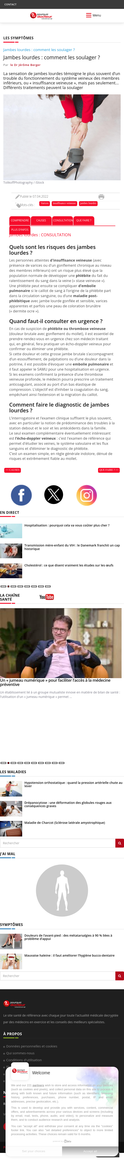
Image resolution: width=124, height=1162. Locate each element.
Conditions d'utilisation (24, 1060)
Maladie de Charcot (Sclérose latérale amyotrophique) (64, 822)
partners (38, 1085)
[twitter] (56, 495)
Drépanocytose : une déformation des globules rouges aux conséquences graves (68, 804)
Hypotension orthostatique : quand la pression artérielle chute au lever (73, 784)
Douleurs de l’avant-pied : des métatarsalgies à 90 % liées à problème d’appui (68, 937)
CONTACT (10, 4)
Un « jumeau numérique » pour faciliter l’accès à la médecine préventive (55, 682)
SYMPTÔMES (11, 924)
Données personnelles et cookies (31, 1046)
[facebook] (24, 495)
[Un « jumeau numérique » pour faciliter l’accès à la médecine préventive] (62, 643)
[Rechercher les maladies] (119, 843)
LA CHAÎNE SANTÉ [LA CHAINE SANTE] (10, 597)
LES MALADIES (13, 771)
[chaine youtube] (46, 599)
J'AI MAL (7, 853)
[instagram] (89, 495)
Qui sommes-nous (20, 1053)
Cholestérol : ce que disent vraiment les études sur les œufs (68, 565)
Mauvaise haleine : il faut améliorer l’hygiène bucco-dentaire (69, 955)
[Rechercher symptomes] (119, 975)
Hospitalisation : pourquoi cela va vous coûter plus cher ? (67, 525)
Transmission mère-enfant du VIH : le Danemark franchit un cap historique (72, 547)
